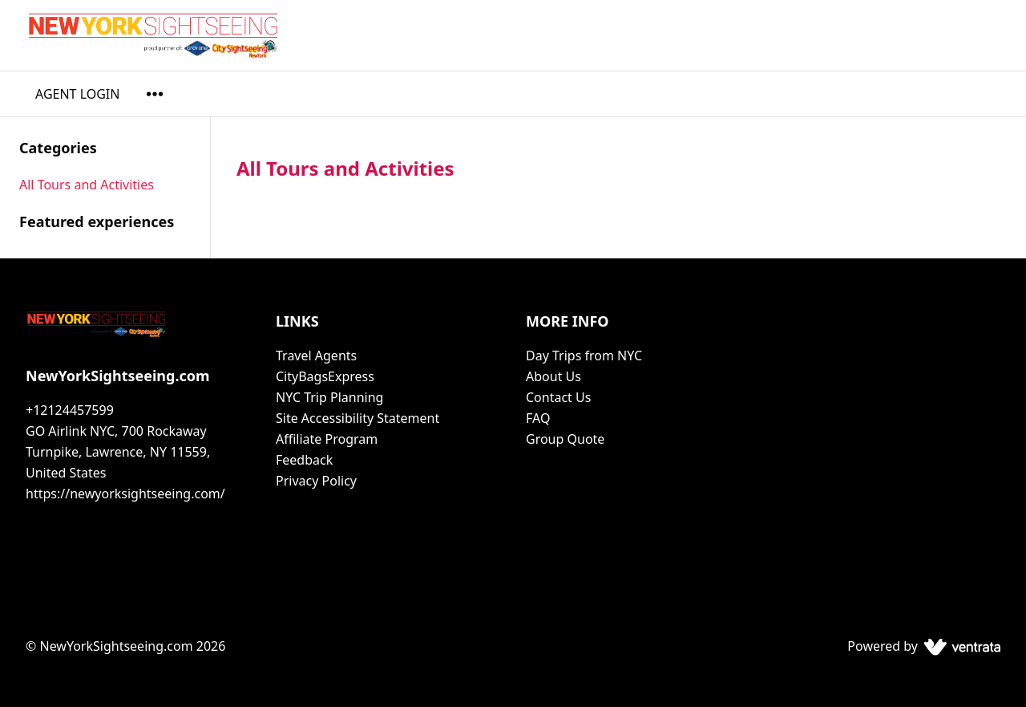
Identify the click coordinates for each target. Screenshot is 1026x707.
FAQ (538, 418)
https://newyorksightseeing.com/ (125, 493)
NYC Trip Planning (329, 397)
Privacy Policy (316, 481)
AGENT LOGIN (77, 94)
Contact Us (558, 397)
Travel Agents (316, 355)
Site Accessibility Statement (357, 418)
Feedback (304, 460)
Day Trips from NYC (584, 355)
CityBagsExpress (325, 376)
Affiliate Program (327, 439)
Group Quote (565, 439)
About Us (553, 376)
